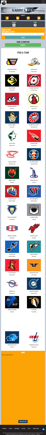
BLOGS (29, 428)
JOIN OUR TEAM (36, 428)
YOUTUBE (23, 428)
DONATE (23, 45)
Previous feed (23, 421)
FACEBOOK (4, 428)
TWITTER (10, 428)
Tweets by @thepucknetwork (7, 354)
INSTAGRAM (17, 428)
